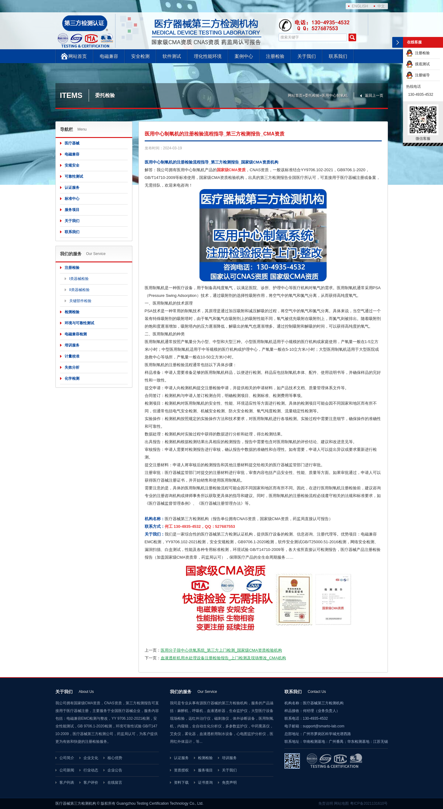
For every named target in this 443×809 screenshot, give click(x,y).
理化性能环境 (208, 56)
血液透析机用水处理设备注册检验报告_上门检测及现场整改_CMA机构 (223, 658)
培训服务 (72, 345)
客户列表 (66, 782)
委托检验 (312, 95)
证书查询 (205, 782)
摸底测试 (418, 64)
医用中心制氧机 (335, 95)
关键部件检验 (80, 301)
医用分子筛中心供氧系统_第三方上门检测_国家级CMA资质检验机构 (221, 650)
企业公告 (114, 770)
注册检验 (275, 56)
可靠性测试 (74, 176)
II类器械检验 (79, 290)
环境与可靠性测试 (79, 323)
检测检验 (72, 312)
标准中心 (72, 198)
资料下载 (181, 782)
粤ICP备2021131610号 (369, 803)
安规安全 (72, 165)
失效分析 (72, 367)
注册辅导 (418, 75)
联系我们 (338, 56)
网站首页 (77, 56)
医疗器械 (72, 143)
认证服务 (72, 187)
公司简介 (66, 758)
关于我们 (306, 56)
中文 (381, 6)
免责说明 (325, 803)
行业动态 (90, 770)
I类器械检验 (79, 279)
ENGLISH (360, 6)
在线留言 (114, 782)
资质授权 (181, 770)
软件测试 (172, 56)
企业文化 (90, 758)
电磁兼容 (109, 56)
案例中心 (244, 56)
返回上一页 (374, 95)
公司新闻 (66, 770)
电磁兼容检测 (76, 334)
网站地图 (341, 803)
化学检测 (72, 378)
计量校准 (72, 356)
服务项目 (72, 210)
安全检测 (140, 56)
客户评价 (90, 782)
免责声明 (229, 782)
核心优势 (114, 758)
